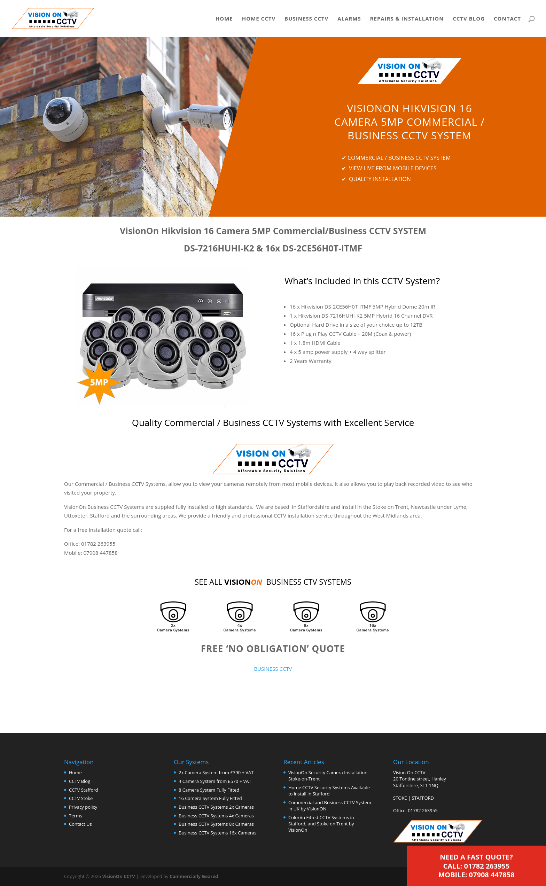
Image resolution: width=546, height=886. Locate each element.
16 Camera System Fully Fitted (210, 798)
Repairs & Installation (407, 19)
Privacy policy (83, 807)
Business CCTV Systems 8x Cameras (216, 824)
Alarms (349, 19)
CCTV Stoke (81, 798)
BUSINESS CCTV (273, 668)
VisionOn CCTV (118, 876)
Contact (507, 19)
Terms (75, 816)
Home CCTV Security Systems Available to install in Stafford (329, 790)
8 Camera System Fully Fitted (209, 790)
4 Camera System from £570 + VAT (215, 781)
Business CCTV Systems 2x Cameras (216, 807)
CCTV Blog (469, 19)
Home (224, 19)
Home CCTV (258, 19)
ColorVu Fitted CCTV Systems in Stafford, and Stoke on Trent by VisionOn (321, 823)
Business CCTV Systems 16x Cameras (217, 833)
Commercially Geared (194, 876)
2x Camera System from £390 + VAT (216, 772)
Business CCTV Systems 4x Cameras (216, 816)
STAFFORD (423, 798)
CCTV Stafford (83, 790)
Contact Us (80, 824)
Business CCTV (306, 19)
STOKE (400, 798)
